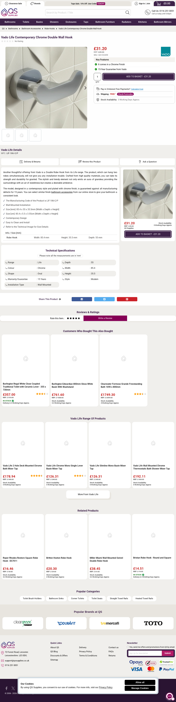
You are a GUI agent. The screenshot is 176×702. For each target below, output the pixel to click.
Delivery (82, 647)
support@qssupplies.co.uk (15, 660)
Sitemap (54, 660)
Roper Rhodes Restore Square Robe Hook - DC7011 (20, 559)
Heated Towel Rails (144, 598)
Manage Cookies (140, 688)
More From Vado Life (88, 494)
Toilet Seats (97, 598)
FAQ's (111, 651)
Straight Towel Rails (119, 598)
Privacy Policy (85, 651)
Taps (86, 22)
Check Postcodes (125, 94)
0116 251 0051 (9, 665)
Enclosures (71, 22)
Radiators (126, 22)
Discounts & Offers (59, 655)
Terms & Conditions (88, 655)
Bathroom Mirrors (162, 22)
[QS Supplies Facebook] (6, 688)
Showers (54, 22)
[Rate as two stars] (69, 318)
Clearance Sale (13, 3)
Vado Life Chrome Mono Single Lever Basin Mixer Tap (64, 467)
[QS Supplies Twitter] (13, 688)
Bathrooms (10, 22)
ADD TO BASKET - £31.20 (138, 76)
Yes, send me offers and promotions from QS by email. (152, 647)
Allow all (140, 682)
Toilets (26, 22)
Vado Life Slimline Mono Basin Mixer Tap (108, 467)
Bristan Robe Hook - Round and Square (152, 557)
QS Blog (54, 651)
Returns (112, 655)
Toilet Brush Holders (32, 598)
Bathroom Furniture (105, 22)
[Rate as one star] (68, 318)
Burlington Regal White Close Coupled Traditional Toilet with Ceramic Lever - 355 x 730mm (24, 386)
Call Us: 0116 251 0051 (163, 11)
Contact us (114, 647)
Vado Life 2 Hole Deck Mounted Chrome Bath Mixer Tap (22, 467)
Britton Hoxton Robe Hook (59, 558)
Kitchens (142, 22)
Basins (39, 22)
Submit (168, 653)
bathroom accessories (62, 192)
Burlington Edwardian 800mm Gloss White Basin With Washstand (72, 385)
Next (84, 87)
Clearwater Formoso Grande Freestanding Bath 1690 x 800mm (121, 385)
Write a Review (105, 318)
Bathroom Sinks (56, 598)
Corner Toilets (77, 598)
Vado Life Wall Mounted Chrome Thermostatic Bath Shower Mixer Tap (151, 467)
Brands (35, 3)
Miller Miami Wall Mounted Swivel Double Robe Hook (106, 559)
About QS (54, 647)
